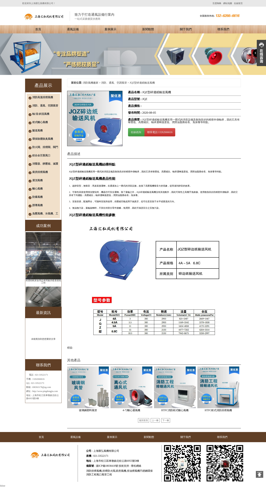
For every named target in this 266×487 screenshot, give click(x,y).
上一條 (155, 420)
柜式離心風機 (40, 122)
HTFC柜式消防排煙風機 (218, 410)
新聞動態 (148, 29)
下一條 (165, 420)
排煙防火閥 (108, 470)
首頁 (38, 29)
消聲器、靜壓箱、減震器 (45, 165)
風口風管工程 (104, 474)
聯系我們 (223, 29)
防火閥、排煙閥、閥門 (45, 147)
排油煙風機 (133, 470)
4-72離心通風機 (131, 410)
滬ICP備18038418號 (107, 465)
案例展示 (110, 29)
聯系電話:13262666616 (159, 132)
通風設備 (73, 29)
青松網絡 (136, 465)
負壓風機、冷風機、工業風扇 (45, 215)
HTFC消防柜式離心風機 (175, 410)
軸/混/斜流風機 (40, 114)
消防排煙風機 (94, 470)
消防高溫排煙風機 (42, 97)
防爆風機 (37, 197)
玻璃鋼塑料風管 (88, 410)
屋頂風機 (37, 180)
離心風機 (37, 188)
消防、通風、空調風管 (45, 105)
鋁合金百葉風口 (41, 155)
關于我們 (186, 29)
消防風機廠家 (90, 82)
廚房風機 (121, 470)
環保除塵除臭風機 (42, 138)
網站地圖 (227, 3)
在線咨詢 (136, 132)
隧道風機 (37, 130)
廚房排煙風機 (40, 172)
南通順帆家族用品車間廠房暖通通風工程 (43, 281)
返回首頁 (143, 420)
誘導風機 (37, 205)
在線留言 (238, 3)
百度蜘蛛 (217, 3)
